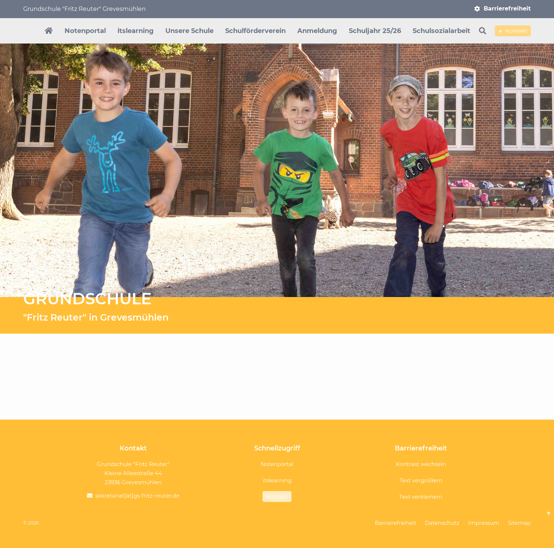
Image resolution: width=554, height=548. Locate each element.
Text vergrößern (421, 480)
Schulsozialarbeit (441, 31)
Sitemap (519, 522)
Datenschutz (442, 522)
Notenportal (85, 31)
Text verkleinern (420, 496)
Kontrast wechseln (421, 464)
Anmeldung (317, 31)
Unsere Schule (189, 31)
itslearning (135, 31)
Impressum (483, 522)
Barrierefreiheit (507, 8)
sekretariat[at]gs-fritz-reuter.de (137, 495)
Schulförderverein (255, 31)
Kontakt (513, 31)
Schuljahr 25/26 (375, 31)
